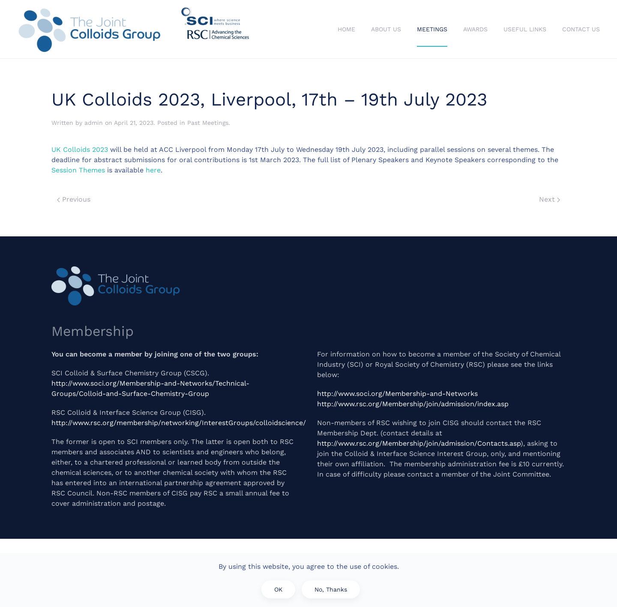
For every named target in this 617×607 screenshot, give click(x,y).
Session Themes (78, 170)
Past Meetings (207, 122)
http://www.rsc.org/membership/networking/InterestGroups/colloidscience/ (178, 423)
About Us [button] (386, 29)
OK (278, 589)
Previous (73, 199)
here (153, 170)
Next (549, 199)
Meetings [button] (432, 29)
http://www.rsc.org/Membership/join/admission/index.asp (413, 404)
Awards (475, 29)
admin (93, 122)
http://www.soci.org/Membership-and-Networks (397, 394)
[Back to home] (135, 29)
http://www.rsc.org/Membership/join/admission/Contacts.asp (419, 443)
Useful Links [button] (524, 29)
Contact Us (581, 29)
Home (346, 29)
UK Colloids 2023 (79, 149)
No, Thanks (330, 589)
